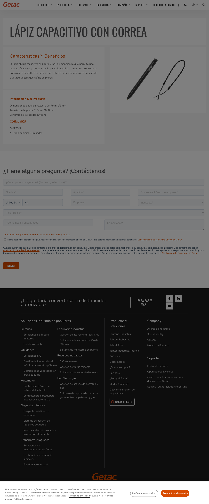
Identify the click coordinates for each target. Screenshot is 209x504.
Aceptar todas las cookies (175, 499)
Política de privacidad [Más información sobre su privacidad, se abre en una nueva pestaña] (79, 501)
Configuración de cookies (144, 499)
